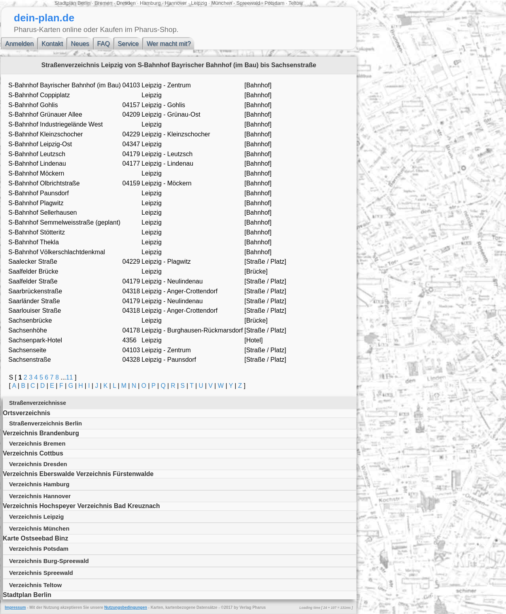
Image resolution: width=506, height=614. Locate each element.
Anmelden (19, 43)
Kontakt (52, 43)
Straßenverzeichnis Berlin (45, 423)
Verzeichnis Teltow (35, 585)
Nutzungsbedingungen (125, 607)
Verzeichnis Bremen (37, 443)
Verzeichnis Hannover (40, 496)
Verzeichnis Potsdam (38, 548)
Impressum (15, 607)
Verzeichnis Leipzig (36, 516)
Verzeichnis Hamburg (39, 484)
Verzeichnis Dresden (38, 464)
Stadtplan (65, 3)
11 (69, 377)
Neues (80, 43)
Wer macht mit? (169, 43)
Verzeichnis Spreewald (41, 572)
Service (128, 43)
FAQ (103, 43)
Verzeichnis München (39, 528)
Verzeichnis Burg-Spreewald (49, 560)
